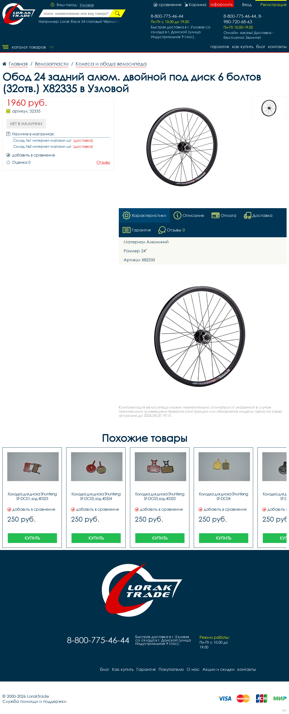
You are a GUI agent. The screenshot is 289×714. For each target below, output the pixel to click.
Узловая (87, 5)
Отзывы (103, 162)
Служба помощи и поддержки (34, 701)
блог (260, 46)
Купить (32, 538)
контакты (277, 46)
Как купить (242, 46)
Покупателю (171, 669)
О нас (193, 669)
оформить (221, 4)
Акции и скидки (218, 669)
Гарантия (219, 46)
